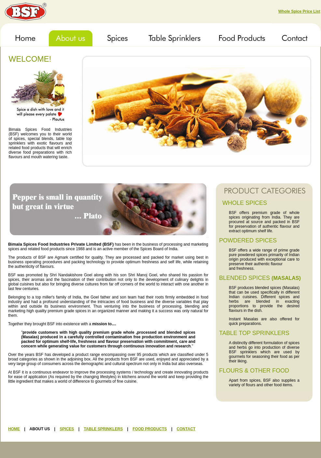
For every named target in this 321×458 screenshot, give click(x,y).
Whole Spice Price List (299, 11)
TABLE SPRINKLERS (103, 429)
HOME (14, 429)
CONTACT (186, 429)
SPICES (67, 429)
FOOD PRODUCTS (150, 429)
